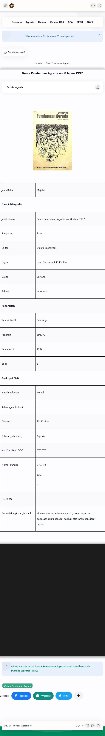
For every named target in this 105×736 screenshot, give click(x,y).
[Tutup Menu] (99, 36)
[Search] (93, 5)
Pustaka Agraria (20, 670)
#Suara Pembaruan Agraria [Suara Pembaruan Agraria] (17, 686)
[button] (99, 5)
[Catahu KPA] (57, 22)
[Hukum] (42, 22)
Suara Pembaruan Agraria (50, 666)
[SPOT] (79, 22)
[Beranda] (17, 22)
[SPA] (70, 22)
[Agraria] (29, 22)
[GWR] (90, 22)
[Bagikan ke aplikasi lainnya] (78, 696)
